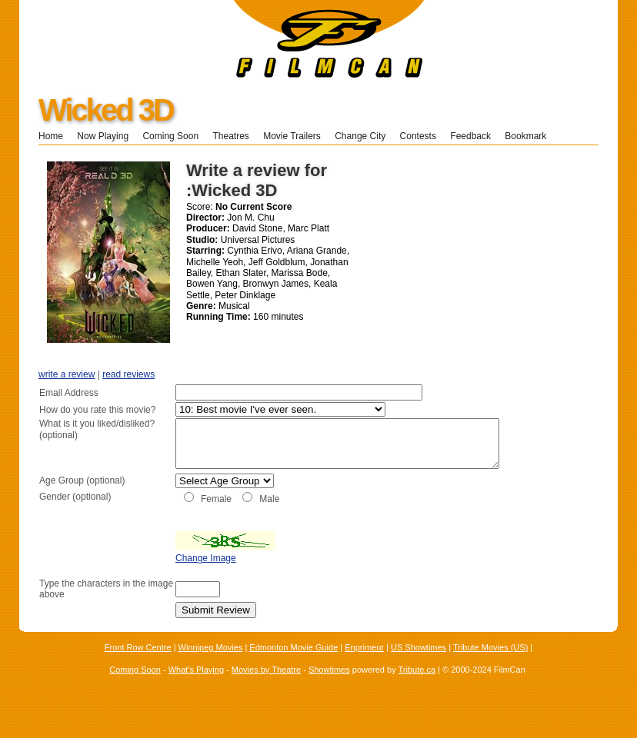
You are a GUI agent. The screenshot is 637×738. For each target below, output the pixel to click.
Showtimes (329, 685)
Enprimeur (364, 664)
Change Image (167, 575)
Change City (360, 136)
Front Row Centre (138, 664)
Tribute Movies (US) (490, 664)
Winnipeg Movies (210, 664)
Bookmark (530, 136)
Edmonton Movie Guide (293, 664)
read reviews (128, 374)
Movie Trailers (292, 136)
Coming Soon (170, 136)
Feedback (470, 136)
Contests (418, 136)
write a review (66, 374)
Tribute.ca (417, 685)
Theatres (230, 136)
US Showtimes (418, 664)
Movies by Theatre (266, 685)
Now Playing (102, 136)
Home (50, 136)
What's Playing (196, 685)
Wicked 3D (105, 110)
